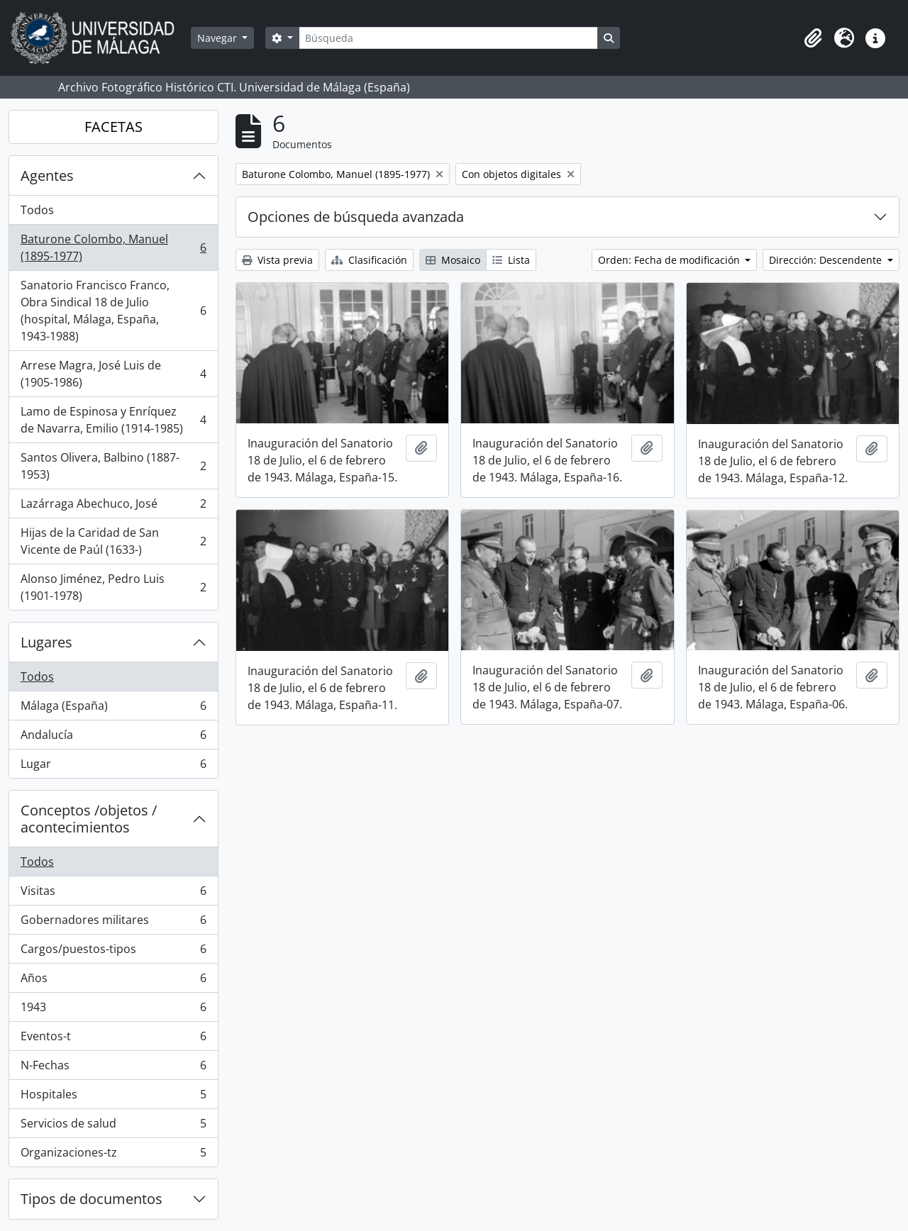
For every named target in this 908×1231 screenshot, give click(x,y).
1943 (113, 1010)
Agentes (47, 175)
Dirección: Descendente (827, 260)
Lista (511, 260)
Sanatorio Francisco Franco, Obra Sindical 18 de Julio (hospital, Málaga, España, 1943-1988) (113, 310)
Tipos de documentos (91, 1198)
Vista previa (277, 260)
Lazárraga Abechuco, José (113, 506)
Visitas (113, 894)
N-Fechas (113, 1068)
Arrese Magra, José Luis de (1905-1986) (113, 373)
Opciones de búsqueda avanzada (356, 216)
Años (113, 981)
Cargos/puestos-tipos (113, 952)
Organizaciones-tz (113, 1155)
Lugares (46, 642)
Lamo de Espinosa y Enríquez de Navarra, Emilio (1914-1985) (113, 419)
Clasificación (369, 260)
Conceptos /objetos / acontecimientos (89, 819)
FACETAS (113, 126)
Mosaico (453, 260)
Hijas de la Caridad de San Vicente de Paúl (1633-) (113, 541)
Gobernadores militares (113, 923)
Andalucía (113, 738)
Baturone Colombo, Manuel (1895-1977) (113, 247)
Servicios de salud (113, 1126)
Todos (37, 210)
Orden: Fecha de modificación (670, 260)
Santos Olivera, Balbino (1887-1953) (113, 466)
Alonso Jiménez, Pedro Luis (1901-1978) (113, 587)
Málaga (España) (113, 708)
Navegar (218, 38)
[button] (813, 38)
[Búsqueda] (448, 38)
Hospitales (113, 1097)
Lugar (113, 766)
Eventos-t (113, 1039)
